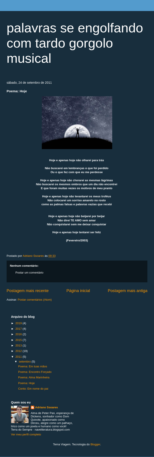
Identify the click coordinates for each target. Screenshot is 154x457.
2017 (19, 328)
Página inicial (78, 291)
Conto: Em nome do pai (33, 388)
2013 (19, 345)
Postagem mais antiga (127, 291)
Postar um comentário (29, 272)
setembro (25, 361)
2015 (19, 340)
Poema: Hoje (26, 383)
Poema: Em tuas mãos (32, 366)
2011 (19, 356)
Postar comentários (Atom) (35, 299)
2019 (19, 323)
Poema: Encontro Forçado (34, 372)
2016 (19, 334)
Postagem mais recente (28, 291)
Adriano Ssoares (34, 255)
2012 (19, 351)
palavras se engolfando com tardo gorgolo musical (75, 43)
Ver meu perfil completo (26, 434)
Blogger (95, 444)
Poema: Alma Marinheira (33, 377)
